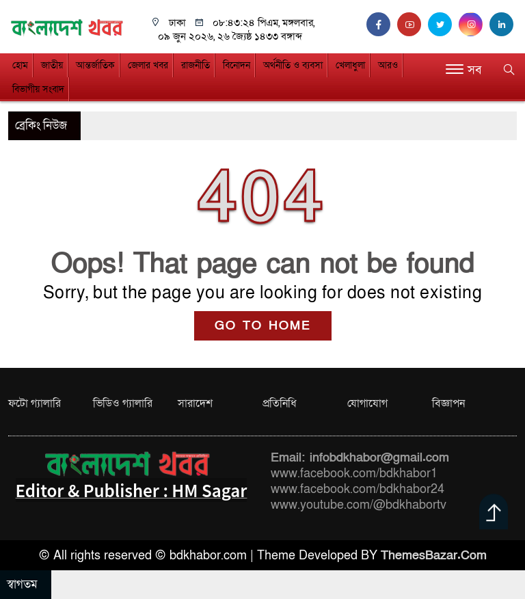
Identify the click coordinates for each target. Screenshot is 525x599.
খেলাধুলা (350, 65)
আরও (388, 65)
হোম (20, 65)
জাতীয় (52, 65)
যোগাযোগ (367, 403)
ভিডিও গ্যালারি (122, 403)
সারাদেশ (195, 403)
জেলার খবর (148, 65)
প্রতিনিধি (279, 403)
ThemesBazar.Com (434, 555)
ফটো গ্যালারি (34, 403)
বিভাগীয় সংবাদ (38, 89)
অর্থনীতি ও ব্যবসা (293, 65)
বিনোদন (236, 65)
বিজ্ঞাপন (448, 403)
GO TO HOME (263, 326)
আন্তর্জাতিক (95, 65)
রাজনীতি (195, 65)
